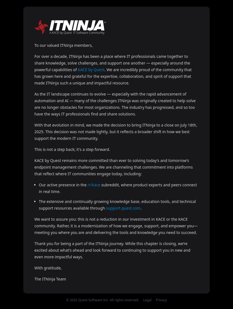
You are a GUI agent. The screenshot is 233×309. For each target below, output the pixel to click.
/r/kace (94, 184)
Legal (147, 300)
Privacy (161, 300)
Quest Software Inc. (93, 300)
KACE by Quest (91, 69)
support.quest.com (123, 208)
